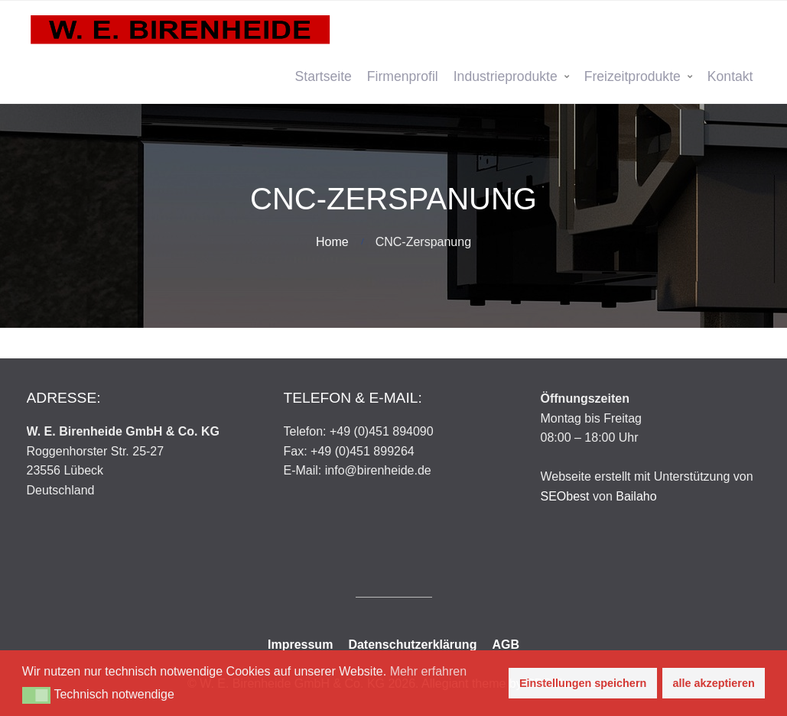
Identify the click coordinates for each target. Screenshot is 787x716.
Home (332, 241)
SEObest (565, 496)
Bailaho (636, 496)
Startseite (323, 76)
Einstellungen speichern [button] (582, 683)
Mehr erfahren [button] (428, 671)
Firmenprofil (402, 76)
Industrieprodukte (506, 76)
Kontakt (730, 76)
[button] (36, 695)
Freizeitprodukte (632, 76)
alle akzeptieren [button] (714, 683)
